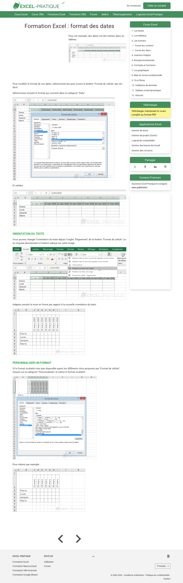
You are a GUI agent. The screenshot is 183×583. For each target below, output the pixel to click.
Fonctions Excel (56, 14)
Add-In (105, 14)
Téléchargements (122, 14)
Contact (166, 579)
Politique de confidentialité (157, 575)
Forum (93, 14)
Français (161, 566)
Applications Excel (150, 124)
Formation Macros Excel (24, 566)
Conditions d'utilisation (134, 575)
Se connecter (134, 5)
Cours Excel (21, 14)
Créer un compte (157, 5)
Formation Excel (21, 562)
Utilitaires (48, 562)
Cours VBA (38, 14)
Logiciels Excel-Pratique (149, 14)
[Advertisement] (150, 241)
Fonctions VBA (77, 14)
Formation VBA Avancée (25, 570)
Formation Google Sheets (25, 574)
